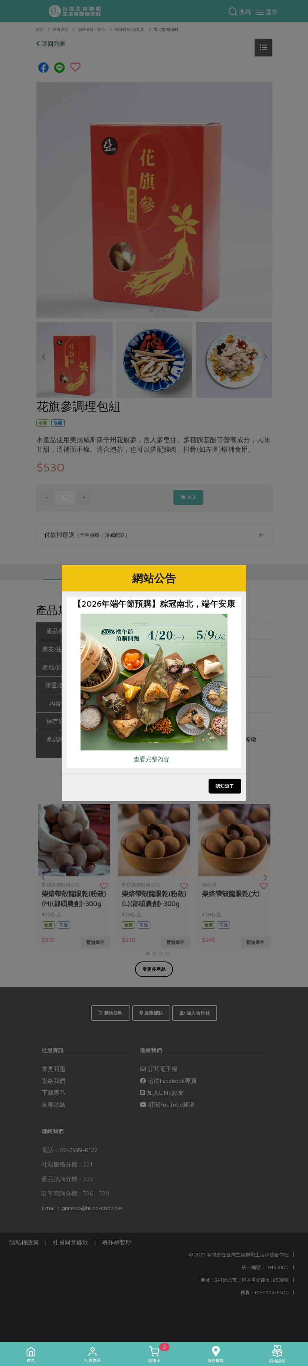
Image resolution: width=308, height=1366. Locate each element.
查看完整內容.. (152, 759)
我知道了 (225, 786)
